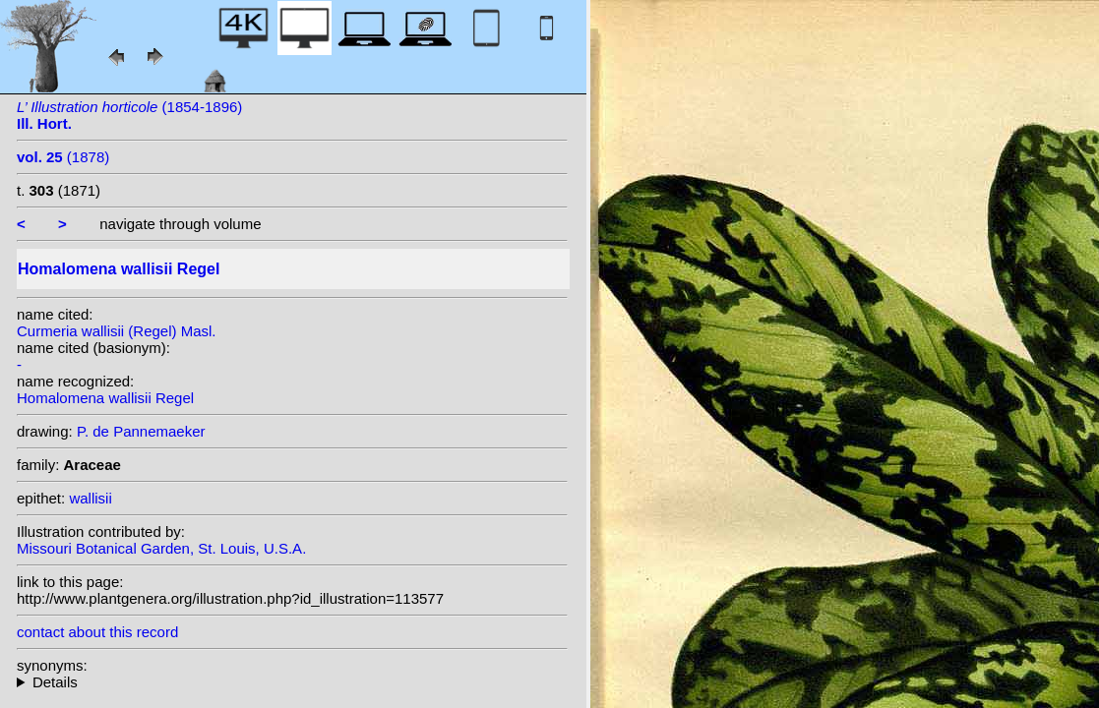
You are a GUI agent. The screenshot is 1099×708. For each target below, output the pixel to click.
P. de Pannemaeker (141, 431)
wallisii (90, 498)
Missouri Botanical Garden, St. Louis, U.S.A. (161, 548)
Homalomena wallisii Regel (105, 397)
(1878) (63, 156)
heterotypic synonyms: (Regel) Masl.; (292, 682)
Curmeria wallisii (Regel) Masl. (116, 331)
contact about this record (97, 631)
